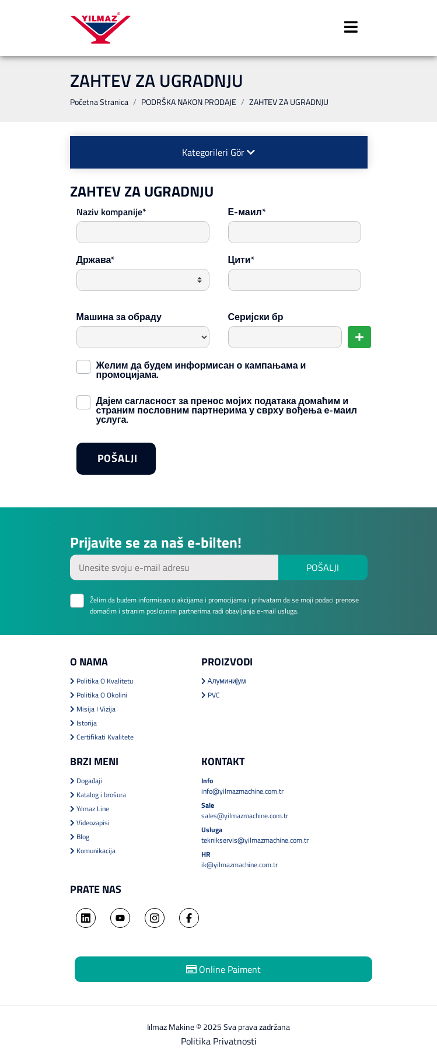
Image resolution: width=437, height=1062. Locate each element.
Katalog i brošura (98, 794)
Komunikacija (93, 850)
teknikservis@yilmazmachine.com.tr (255, 840)
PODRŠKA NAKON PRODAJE (188, 102)
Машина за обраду (119, 316)
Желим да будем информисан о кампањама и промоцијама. (201, 368)
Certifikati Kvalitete (102, 736)
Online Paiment (223, 969)
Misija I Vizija (93, 708)
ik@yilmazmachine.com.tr (239, 864)
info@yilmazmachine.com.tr (242, 791)
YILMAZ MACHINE (100, 28)
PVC (210, 694)
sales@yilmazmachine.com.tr (244, 815)
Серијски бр (256, 316)
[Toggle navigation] (351, 28)
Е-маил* (247, 211)
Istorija (83, 722)
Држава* (96, 259)
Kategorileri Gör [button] (218, 152)
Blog (79, 836)
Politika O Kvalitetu (101, 680)
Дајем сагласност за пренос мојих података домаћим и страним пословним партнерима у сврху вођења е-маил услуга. (227, 409)
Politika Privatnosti (219, 1041)
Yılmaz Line (89, 808)
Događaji (86, 780)
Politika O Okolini (98, 694)
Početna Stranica (99, 102)
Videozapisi (90, 822)
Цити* (241, 259)
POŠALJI (126, 462)
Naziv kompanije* (111, 211)
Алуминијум (223, 680)
